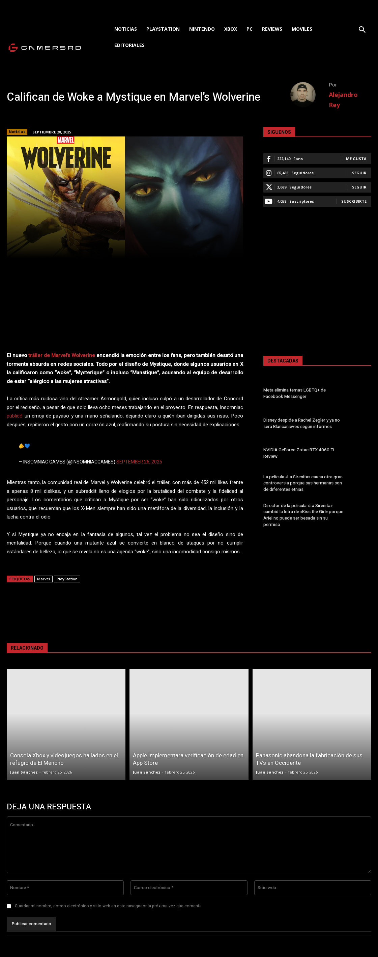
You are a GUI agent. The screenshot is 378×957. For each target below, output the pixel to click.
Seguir (359, 172)
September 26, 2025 (139, 461)
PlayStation (67, 578)
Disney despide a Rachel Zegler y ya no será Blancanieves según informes (301, 423)
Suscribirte (354, 201)
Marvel (43, 578)
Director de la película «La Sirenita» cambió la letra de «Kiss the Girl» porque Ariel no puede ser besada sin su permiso (303, 513)
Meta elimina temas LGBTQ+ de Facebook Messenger (294, 393)
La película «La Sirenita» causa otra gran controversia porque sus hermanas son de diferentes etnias (302, 483)
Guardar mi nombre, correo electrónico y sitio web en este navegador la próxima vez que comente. (109, 906)
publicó (15, 416)
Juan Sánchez (24, 772)
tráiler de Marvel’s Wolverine (61, 355)
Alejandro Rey (343, 100)
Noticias (17, 132)
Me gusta (356, 158)
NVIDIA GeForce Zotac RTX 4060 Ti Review (297, 453)
